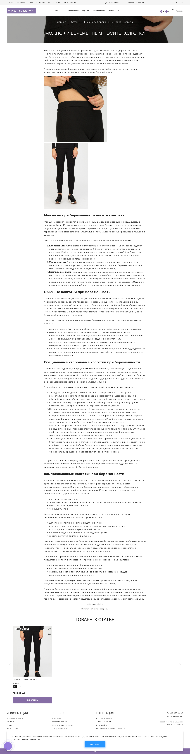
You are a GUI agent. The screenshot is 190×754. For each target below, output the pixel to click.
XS (19, 686)
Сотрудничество (59, 728)
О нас (30, 3)
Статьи (75, 21)
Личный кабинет (103, 722)
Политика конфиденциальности (110, 728)
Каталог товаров (104, 718)
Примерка (56, 718)
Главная (61, 21)
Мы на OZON (54, 3)
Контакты (113, 3)
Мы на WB (40, 3)
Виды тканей (12, 728)
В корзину (32, 700)
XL (15, 686)
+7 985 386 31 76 (172, 713)
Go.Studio (179, 723)
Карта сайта (101, 725)
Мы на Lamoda (69, 3)
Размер (15, 683)
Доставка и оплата (16, 3)
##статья (85, 609)
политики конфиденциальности (26, 739)
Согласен (95, 744)
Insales (180, 725)
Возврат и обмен (59, 722)
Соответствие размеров (62, 725)
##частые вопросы (99, 609)
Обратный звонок (136, 3)
